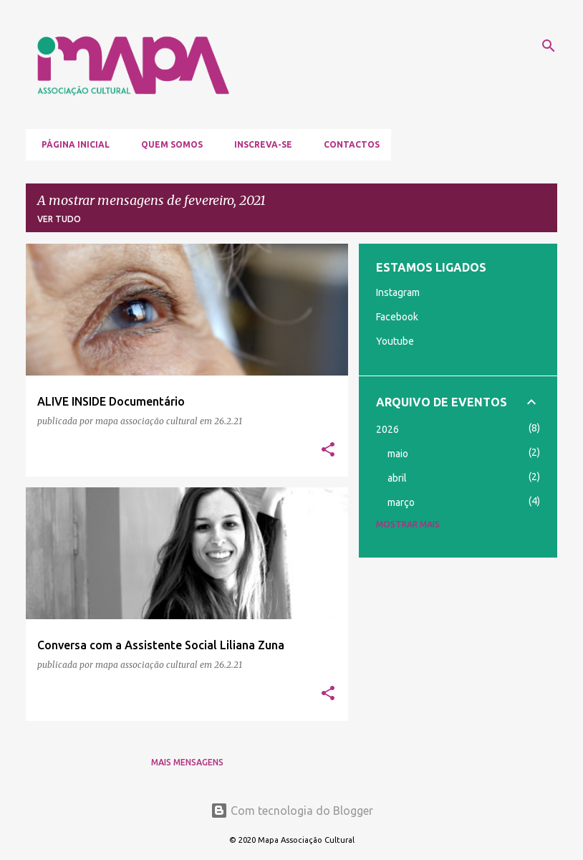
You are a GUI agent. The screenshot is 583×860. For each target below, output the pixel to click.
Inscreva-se (259, 144)
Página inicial (71, 144)
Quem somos (167, 144)
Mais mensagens (187, 762)
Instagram (398, 292)
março (401, 502)
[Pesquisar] (548, 46)
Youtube (395, 341)
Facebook (397, 316)
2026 (387, 429)
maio (397, 453)
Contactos (347, 144)
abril (397, 478)
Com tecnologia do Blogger (292, 810)
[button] (328, 450)
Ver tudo (59, 219)
